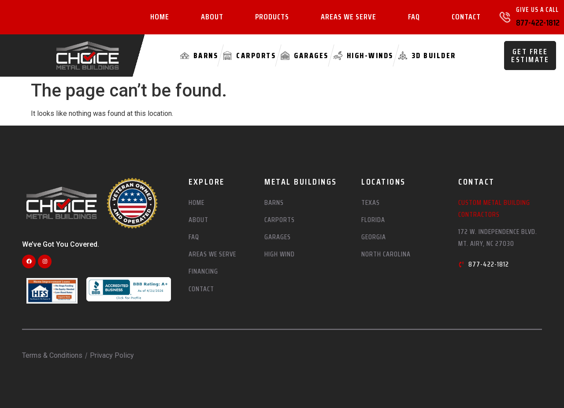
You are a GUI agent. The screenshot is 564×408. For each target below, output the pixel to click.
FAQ (414, 17)
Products (272, 17)
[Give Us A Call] (505, 17)
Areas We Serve (348, 17)
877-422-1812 (538, 22)
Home (159, 17)
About (212, 17)
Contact (466, 17)
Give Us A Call (537, 9)
